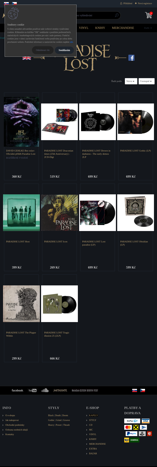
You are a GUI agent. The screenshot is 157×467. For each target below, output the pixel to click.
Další (146, 27)
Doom (65, 416)
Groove (66, 421)
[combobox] (131, 81)
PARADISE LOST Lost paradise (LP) (94, 243)
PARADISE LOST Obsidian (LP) (134, 243)
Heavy (51, 425)
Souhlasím (64, 50)
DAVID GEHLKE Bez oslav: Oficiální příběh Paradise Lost (21, 152)
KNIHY (100, 27)
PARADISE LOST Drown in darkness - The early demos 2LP (96, 153)
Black (51, 416)
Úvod (2, 38)
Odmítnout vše (43, 50)
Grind (58, 421)
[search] (117, 16)
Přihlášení (127, 3)
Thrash (66, 425)
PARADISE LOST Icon (56, 241)
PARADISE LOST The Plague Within (21, 335)
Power (59, 425)
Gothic (51, 421)
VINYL (84, 27)
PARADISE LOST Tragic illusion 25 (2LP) (57, 335)
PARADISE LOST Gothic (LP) (133, 152)
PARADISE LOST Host (18, 241)
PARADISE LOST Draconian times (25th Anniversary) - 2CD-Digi (58, 153)
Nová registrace (145, 3)
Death (58, 416)
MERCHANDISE (123, 27)
